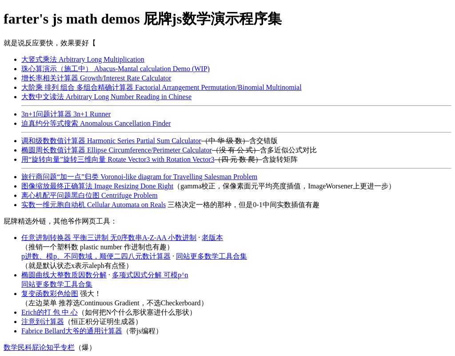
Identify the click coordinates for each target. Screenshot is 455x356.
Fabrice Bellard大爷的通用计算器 (71, 331)
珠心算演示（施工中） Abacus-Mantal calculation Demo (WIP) (115, 68)
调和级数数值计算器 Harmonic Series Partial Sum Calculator (111, 140)
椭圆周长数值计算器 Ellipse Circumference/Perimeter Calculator (116, 150)
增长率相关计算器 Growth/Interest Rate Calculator (96, 78)
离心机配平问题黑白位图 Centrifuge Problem (89, 195)
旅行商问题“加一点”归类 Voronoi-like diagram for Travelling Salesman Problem (139, 176)
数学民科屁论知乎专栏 (39, 347)
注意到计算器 (42, 321)
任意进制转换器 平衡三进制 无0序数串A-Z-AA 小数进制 (108, 237)
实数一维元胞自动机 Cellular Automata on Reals (93, 204)
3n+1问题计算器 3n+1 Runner (66, 114)
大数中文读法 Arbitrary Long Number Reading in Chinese (106, 96)
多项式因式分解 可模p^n (150, 275)
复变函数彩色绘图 (49, 293)
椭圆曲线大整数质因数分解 (64, 275)
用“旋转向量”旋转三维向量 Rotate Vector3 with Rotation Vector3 (117, 159)
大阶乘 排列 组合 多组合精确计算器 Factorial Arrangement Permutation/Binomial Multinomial (161, 87)
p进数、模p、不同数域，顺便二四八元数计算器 (96, 256)
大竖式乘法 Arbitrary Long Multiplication (82, 59)
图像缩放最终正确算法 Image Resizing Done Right (97, 186)
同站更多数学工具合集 (211, 256)
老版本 (212, 237)
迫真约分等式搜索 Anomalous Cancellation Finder (96, 123)
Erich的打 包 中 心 (49, 312)
